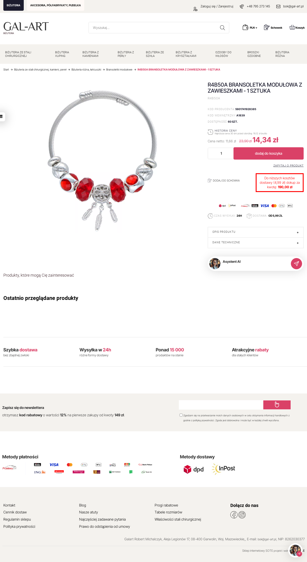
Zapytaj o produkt (288, 165)
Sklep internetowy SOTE (257, 550)
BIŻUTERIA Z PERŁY (126, 54)
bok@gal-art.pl (293, 6)
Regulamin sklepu (17, 519)
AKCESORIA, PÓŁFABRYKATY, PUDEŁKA (55, 5)
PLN (253, 27)
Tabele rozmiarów (168, 512)
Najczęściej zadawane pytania (102, 519)
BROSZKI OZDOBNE (254, 54)
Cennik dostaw (15, 512)
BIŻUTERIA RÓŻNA (282, 54)
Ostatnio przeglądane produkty (40, 298)
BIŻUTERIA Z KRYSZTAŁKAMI (186, 54)
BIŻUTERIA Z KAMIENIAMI (90, 54)
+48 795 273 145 (258, 6)
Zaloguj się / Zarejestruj (213, 6)
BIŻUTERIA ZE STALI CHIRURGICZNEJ (18, 54)
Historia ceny (226, 130)
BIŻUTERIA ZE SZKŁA (155, 54)
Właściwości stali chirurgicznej (178, 519)
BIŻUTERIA (13, 5)
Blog (82, 505)
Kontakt (9, 505)
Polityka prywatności (19, 526)
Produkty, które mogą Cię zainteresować (38, 275)
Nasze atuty (88, 512)
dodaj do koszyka (268, 153)
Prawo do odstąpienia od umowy (104, 526)
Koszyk (297, 27)
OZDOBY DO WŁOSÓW (223, 54)
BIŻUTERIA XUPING (62, 54)
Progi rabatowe (166, 505)
